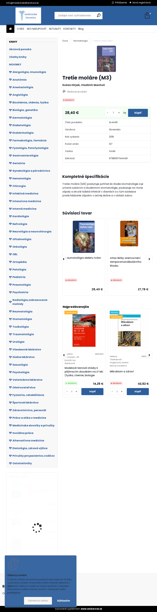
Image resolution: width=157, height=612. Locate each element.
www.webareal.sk (91, 608)
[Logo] (28, 16)
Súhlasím (63, 601)
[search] (99, 15)
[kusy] (113, 113)
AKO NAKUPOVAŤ (36, 28)
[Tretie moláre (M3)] (106, 59)
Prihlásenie (121, 2)
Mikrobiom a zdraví (122, 371)
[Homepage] (10, 29)
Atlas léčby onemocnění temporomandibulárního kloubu (125, 261)
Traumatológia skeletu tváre (83, 258)
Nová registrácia (142, 2)
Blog (80, 28)
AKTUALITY (55, 28)
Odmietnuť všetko (38, 600)
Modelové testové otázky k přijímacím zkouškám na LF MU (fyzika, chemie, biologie (84, 371)
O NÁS (20, 28)
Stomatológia (80, 40)
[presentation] (64, 259)
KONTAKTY (69, 28)
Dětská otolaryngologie (40, 521)
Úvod (65, 40)
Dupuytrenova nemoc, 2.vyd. (39, 492)
